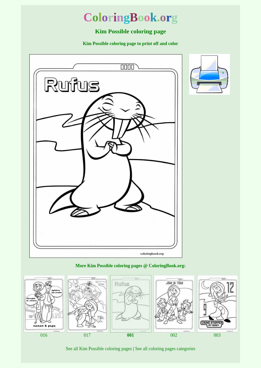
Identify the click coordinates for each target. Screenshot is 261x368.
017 (87, 333)
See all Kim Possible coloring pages (99, 348)
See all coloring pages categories (165, 348)
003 (217, 333)
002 (174, 333)
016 (44, 333)
